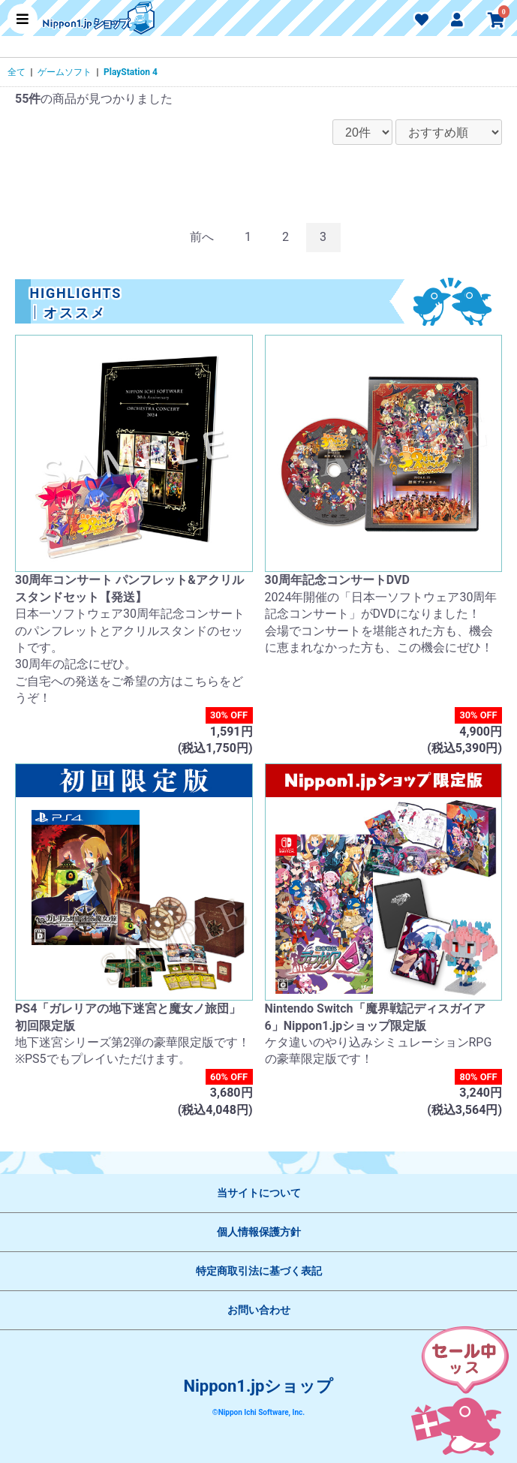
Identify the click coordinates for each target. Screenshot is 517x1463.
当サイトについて (259, 1193)
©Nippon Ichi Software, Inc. (258, 1412)
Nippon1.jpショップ (259, 1386)
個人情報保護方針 (259, 1232)
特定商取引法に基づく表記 (259, 1271)
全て (17, 72)
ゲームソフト (65, 72)
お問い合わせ (258, 1310)
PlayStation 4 (131, 72)
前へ (202, 237)
